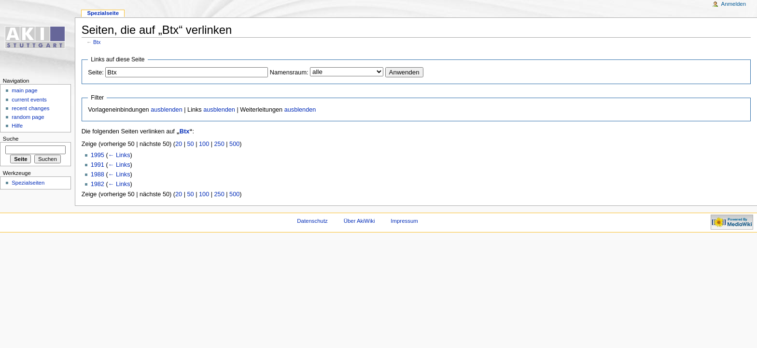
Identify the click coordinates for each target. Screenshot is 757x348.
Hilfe (17, 126)
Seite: (95, 72)
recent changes (30, 108)
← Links (119, 155)
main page (25, 90)
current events (29, 99)
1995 (97, 155)
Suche (11, 139)
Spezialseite (103, 13)
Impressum (404, 221)
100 (204, 144)
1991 (97, 164)
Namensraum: (289, 72)
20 (178, 144)
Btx (96, 42)
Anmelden (733, 4)
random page (28, 117)
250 (219, 144)
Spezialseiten (28, 183)
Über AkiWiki (359, 221)
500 (234, 144)
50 (190, 144)
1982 (97, 184)
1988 (97, 174)
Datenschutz (312, 221)
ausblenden (166, 109)
